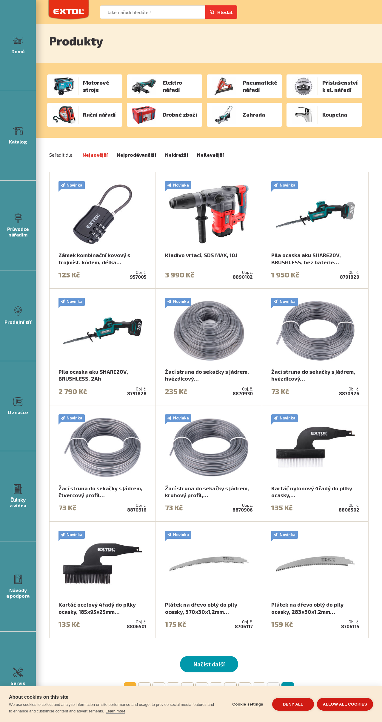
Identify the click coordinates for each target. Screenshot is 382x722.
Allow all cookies (345, 704)
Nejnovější (95, 155)
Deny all (293, 704)
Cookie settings (247, 704)
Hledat (225, 12)
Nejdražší (176, 155)
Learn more (115, 711)
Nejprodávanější (136, 155)
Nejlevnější (210, 155)
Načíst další (209, 664)
